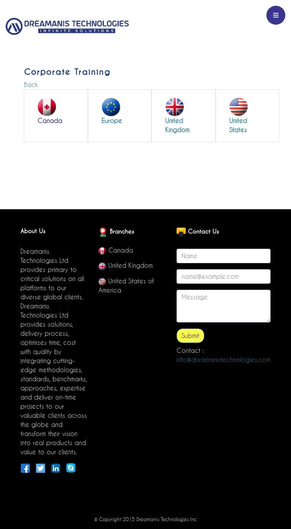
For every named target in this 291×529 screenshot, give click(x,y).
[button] (56, 111)
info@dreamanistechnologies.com (224, 359)
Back (31, 84)
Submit (190, 335)
